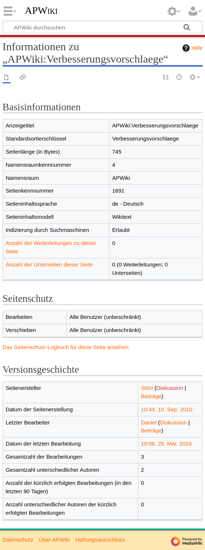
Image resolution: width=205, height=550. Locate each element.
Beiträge (151, 396)
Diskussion (169, 388)
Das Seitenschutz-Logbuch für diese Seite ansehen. (66, 347)
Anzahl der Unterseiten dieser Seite (49, 264)
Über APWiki (54, 540)
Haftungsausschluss (100, 540)
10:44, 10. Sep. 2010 (166, 409)
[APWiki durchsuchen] (102, 27)
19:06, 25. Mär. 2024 (166, 443)
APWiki (41, 10)
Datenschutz (18, 540)
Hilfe (191, 48)
